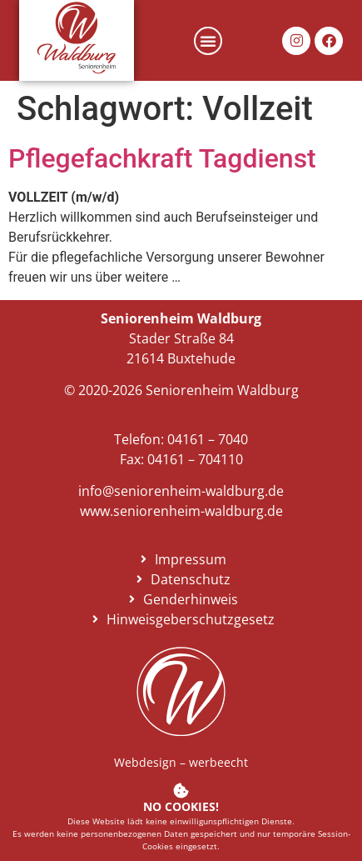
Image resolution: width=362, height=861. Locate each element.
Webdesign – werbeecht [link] (181, 762)
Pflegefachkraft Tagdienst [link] (162, 158)
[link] (77, 37)
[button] (208, 41)
